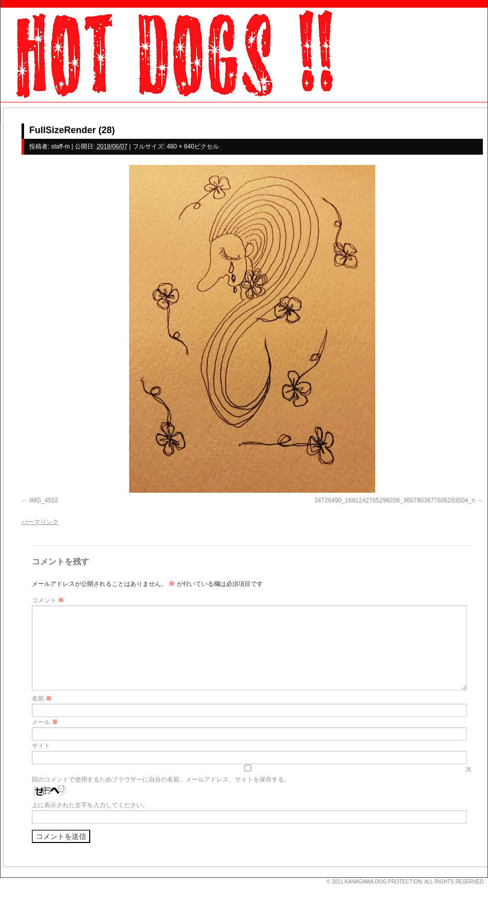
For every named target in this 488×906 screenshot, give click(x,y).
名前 (42, 698)
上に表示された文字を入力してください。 (90, 805)
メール (45, 722)
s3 (5, 877)
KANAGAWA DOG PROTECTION (382, 881)
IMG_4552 (43, 500)
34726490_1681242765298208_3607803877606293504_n (394, 500)
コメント (48, 600)
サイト (41, 745)
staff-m (60, 146)
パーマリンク (40, 521)
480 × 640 (180, 146)
